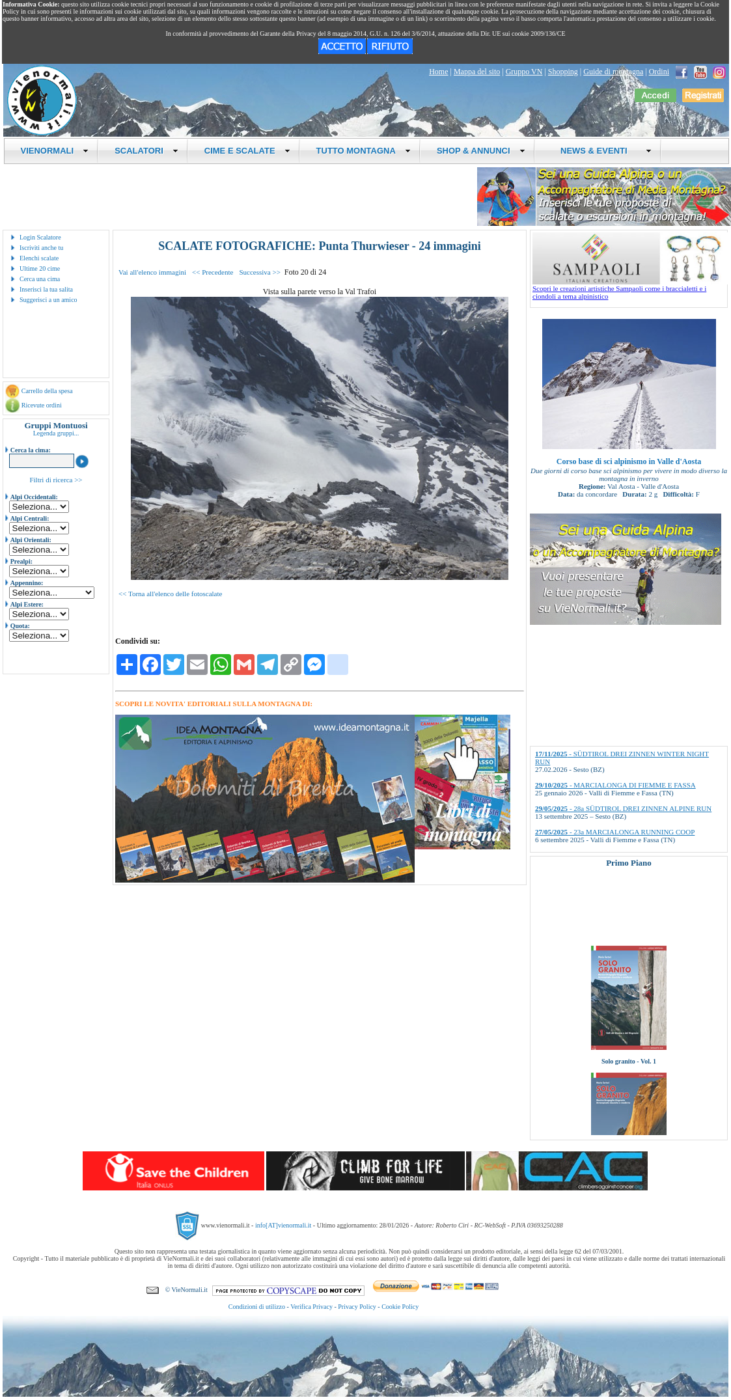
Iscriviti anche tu (41, 247)
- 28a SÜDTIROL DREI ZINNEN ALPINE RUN (623, 808)
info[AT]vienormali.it (283, 1225)
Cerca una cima (40, 278)
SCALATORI (146, 151)
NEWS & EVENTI (601, 151)
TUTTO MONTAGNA (363, 151)
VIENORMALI (55, 151)
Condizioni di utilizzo (256, 1306)
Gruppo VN (524, 71)
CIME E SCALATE (247, 151)
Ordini (659, 71)
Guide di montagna (613, 71)
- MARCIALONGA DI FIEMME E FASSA (615, 785)
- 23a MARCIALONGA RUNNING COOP (615, 832)
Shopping (563, 71)
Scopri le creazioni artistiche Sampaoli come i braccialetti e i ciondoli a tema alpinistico (630, 289)
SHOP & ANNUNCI (481, 151)
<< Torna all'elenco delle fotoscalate (170, 593)
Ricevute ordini (41, 405)
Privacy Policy (357, 1306)
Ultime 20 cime (40, 268)
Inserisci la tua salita (46, 289)
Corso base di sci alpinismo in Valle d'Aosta (629, 461)
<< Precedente (212, 272)
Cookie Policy (400, 1306)
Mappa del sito (477, 71)
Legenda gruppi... (56, 433)
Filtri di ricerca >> (55, 480)
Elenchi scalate (39, 258)
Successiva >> (259, 272)
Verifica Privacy (311, 1306)
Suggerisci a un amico (48, 299)
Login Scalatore (40, 237)
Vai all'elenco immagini (152, 272)
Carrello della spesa (47, 390)
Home (438, 71)
